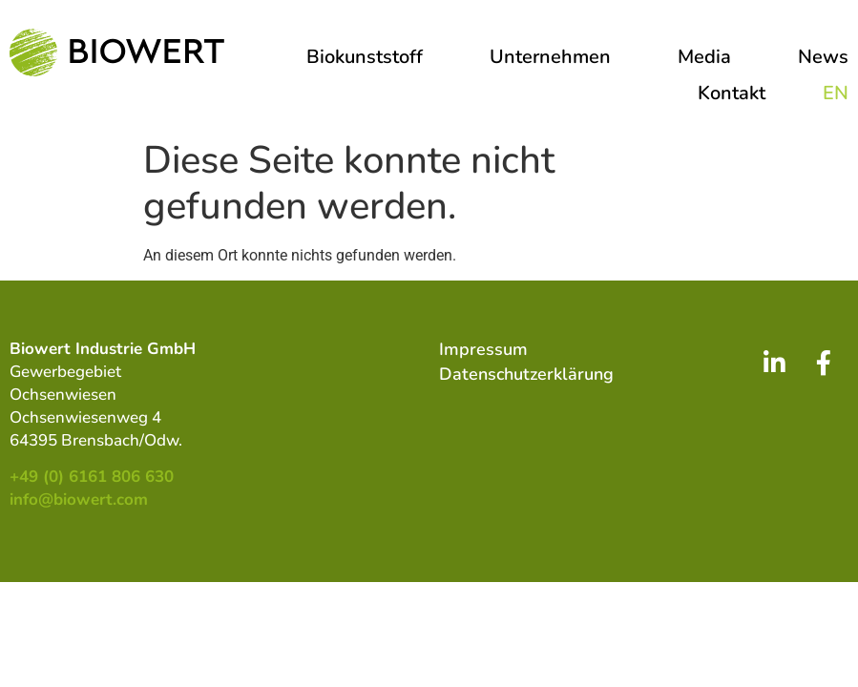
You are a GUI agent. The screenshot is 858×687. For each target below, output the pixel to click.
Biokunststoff (369, 57)
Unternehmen (555, 57)
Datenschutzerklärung (526, 374)
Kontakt (731, 93)
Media (709, 57)
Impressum (483, 349)
